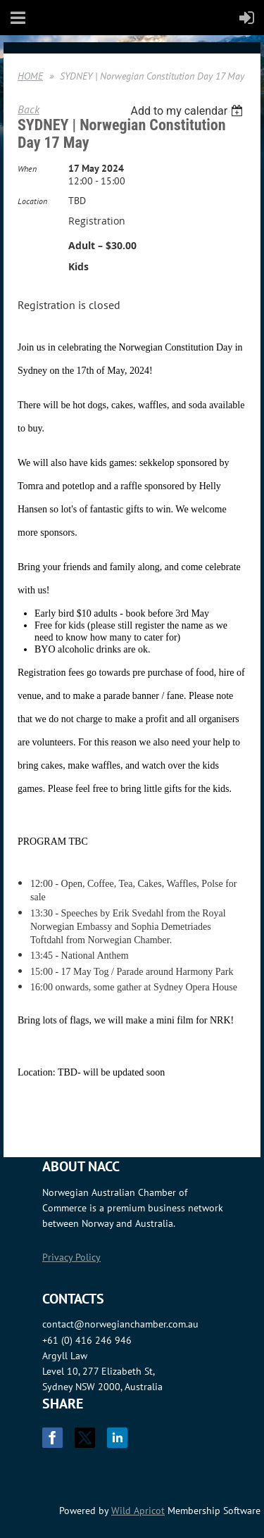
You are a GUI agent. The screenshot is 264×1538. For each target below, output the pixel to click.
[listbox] (188, 111)
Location (32, 201)
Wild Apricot (138, 1510)
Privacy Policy (71, 1257)
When (27, 168)
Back (28, 109)
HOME (30, 76)
